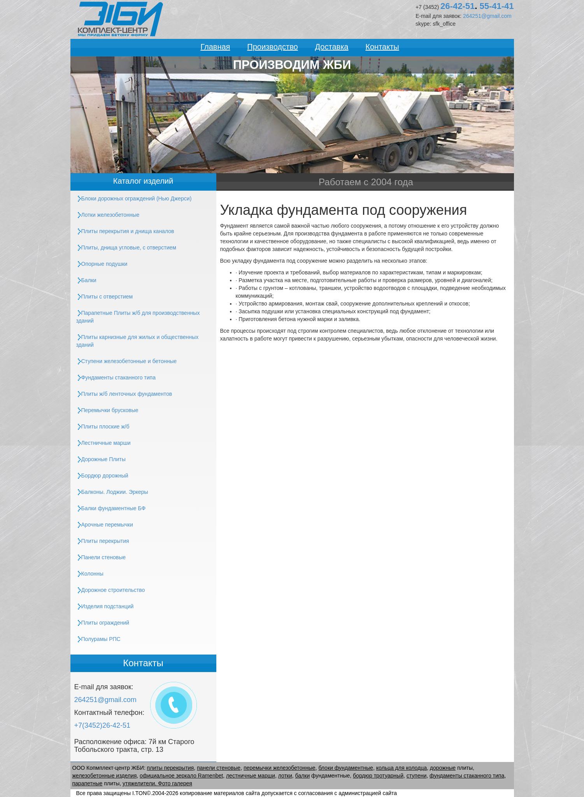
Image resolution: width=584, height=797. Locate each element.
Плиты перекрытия (102, 541)
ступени (417, 775)
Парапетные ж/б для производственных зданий (138, 317)
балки (302, 775)
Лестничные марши (103, 443)
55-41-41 (496, 6)
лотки (285, 775)
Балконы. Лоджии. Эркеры (112, 492)
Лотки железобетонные (108, 215)
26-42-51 (457, 6)
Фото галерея (175, 783)
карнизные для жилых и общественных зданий (137, 341)
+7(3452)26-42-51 (102, 725)
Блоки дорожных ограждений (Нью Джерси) (134, 198)
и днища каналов (125, 231)
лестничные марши (250, 775)
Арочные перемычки (104, 524)
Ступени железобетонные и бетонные (126, 361)
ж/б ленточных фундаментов (124, 394)
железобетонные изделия (104, 775)
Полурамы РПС (98, 639)
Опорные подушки (102, 264)
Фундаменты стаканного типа (116, 377)
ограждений (103, 623)
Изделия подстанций (105, 606)
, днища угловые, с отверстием (126, 247)
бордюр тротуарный (378, 775)
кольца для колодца (401, 768)
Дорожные (101, 459)
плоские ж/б (103, 426)
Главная (215, 46)
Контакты (382, 46)
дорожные (443, 768)
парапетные (87, 783)
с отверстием (104, 296)
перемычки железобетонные (280, 768)
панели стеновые (218, 768)
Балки (86, 280)
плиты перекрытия (170, 768)
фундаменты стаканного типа (467, 775)
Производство (272, 46)
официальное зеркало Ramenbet (181, 775)
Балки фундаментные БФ (111, 508)
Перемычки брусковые (107, 410)
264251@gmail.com (487, 16)
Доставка (332, 46)
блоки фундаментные (345, 768)
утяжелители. (140, 783)
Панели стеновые (101, 557)
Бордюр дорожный (102, 475)
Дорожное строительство (110, 590)
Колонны (89, 574)
